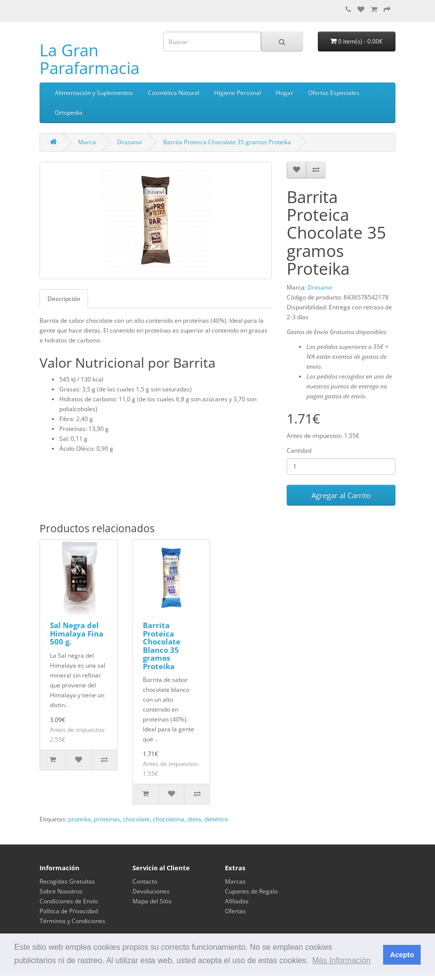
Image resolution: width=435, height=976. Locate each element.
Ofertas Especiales (333, 92)
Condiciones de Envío (69, 901)
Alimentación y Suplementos (94, 92)
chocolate (136, 819)
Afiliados (237, 901)
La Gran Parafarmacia (89, 59)
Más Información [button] (341, 960)
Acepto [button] (402, 955)
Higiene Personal (237, 92)
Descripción (63, 299)
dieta (194, 819)
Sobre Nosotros (61, 891)
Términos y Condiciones (72, 921)
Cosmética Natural (173, 92)
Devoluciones (151, 891)
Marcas (235, 881)
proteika (79, 819)
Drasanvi (129, 142)
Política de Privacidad (69, 911)
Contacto (144, 881)
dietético (216, 819)
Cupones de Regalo (251, 891)
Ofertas (235, 911)
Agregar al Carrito (341, 495)
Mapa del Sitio (152, 901)
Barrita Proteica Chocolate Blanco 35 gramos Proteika (161, 645)
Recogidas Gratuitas (67, 881)
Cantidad (299, 450)
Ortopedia (69, 112)
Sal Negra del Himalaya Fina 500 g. (76, 633)
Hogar (284, 92)
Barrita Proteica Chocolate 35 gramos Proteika (227, 142)
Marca (87, 142)
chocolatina (168, 819)
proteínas (107, 819)
